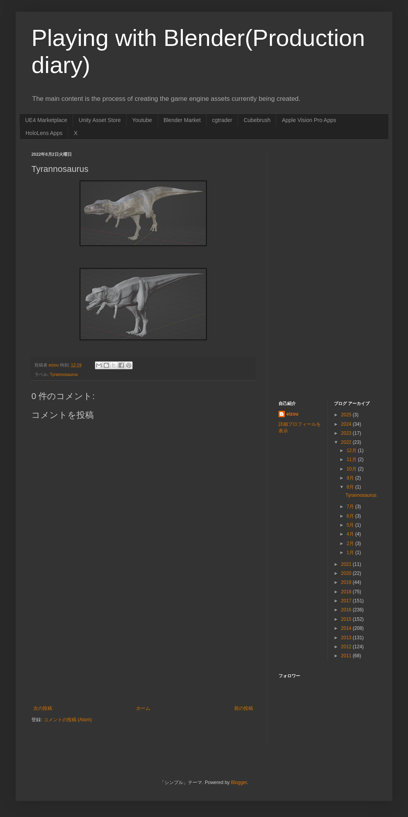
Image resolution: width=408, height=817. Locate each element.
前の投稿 (243, 708)
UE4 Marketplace (46, 120)
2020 (347, 573)
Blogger (239, 782)
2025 (347, 415)
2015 (347, 619)
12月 (352, 450)
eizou (292, 414)
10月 (352, 469)
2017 (347, 601)
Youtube (142, 120)
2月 (350, 543)
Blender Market (182, 120)
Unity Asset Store (99, 120)
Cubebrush (257, 120)
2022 (347, 442)
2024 (347, 424)
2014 (347, 628)
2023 (347, 433)
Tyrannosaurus (64, 374)
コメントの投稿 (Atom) (68, 719)
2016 (347, 610)
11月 (352, 459)
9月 (350, 478)
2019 (347, 582)
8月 (350, 487)
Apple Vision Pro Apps (309, 120)
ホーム (143, 708)
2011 (347, 655)
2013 (347, 637)
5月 (350, 525)
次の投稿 (42, 708)
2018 (347, 592)
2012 (347, 646)
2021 (347, 564)
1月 (350, 552)
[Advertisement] (143, 647)
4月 (350, 534)
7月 (350, 506)
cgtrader (222, 120)
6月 (350, 516)
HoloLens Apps (44, 133)
